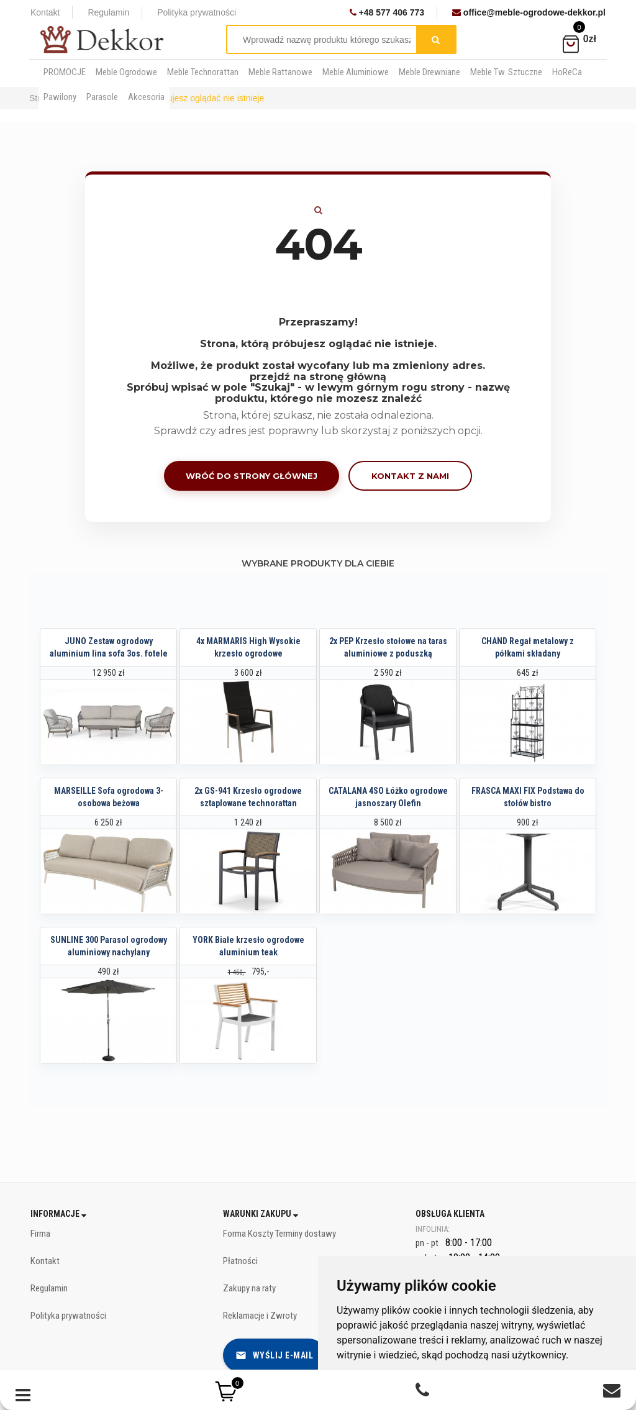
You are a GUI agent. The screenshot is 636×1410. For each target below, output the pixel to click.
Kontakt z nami (410, 476)
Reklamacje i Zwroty (260, 1315)
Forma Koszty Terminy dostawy (279, 1233)
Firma (40, 1233)
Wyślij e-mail (274, 1355)
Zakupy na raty (249, 1288)
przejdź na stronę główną (318, 377)
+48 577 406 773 (387, 12)
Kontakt (45, 12)
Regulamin (108, 12)
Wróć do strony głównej (251, 476)
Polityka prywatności (196, 12)
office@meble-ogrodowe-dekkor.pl (529, 12)
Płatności (240, 1261)
